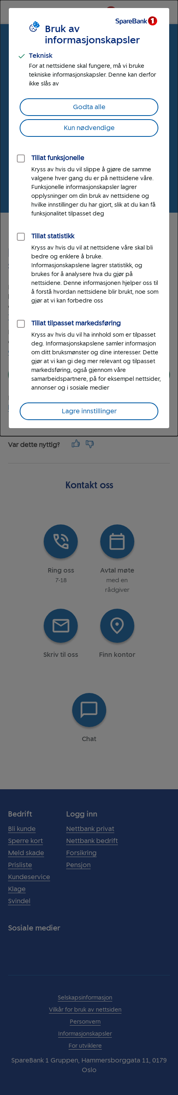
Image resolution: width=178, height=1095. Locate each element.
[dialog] (89, 218)
